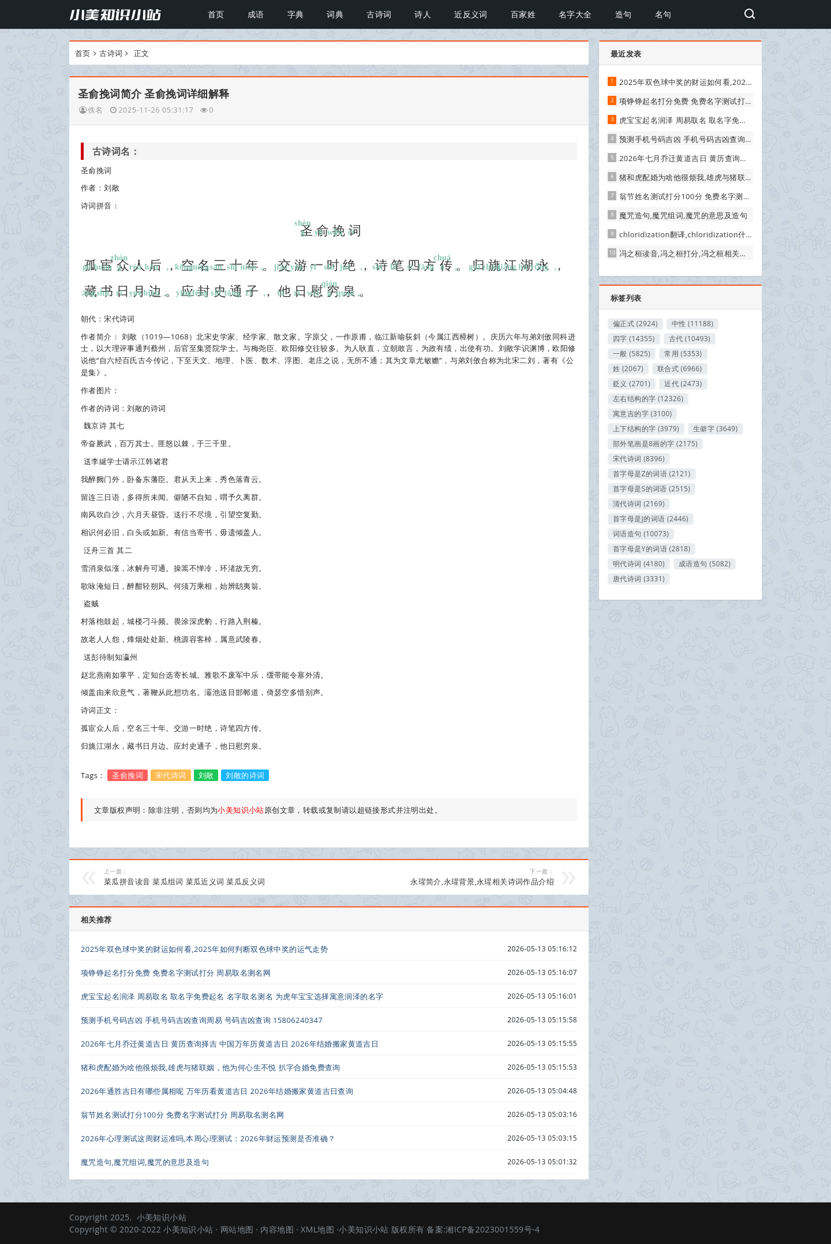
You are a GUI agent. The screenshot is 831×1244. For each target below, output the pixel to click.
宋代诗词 (170, 775)
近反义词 (471, 14)
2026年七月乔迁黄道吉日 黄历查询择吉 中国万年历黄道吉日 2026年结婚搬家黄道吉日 (230, 1043)
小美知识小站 (161, 1217)
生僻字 (715, 429)
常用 (683, 353)
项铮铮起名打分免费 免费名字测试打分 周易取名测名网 (176, 972)
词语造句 (641, 534)
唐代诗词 (639, 579)
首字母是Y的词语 (651, 549)
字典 (295, 14)
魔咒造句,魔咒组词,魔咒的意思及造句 (145, 1162)
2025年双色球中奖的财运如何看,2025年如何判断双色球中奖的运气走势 (204, 949)
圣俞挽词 (127, 775)
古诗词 (378, 14)
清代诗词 (639, 504)
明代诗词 (639, 564)
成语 (256, 14)
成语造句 (705, 564)
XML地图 (317, 1229)
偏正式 (635, 323)
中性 (693, 323)
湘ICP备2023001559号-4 (493, 1229)
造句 (623, 14)
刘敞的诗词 (245, 775)
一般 (631, 353)
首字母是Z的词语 (652, 474)
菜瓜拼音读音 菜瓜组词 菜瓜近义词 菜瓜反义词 (208, 877)
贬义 (631, 383)
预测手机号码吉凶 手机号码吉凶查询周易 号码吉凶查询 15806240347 (202, 1020)
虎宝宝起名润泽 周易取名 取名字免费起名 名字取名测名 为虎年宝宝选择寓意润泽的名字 (232, 996)
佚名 (95, 109)
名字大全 (575, 14)
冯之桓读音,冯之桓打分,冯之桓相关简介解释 (694, 253)
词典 (335, 14)
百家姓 (523, 14)
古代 (690, 338)
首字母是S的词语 (651, 489)
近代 (683, 383)
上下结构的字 (646, 429)
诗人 (422, 14)
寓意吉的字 (642, 414)
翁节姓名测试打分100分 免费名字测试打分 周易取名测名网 (183, 1114)
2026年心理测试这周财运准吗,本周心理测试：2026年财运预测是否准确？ (208, 1138)
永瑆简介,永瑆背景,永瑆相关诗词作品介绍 (450, 877)
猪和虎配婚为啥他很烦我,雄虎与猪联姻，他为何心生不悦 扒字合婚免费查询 (210, 1067)
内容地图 (277, 1229)
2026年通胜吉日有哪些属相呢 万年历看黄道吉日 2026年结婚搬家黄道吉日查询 (217, 1091)
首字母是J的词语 (650, 519)
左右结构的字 (648, 399)
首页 (216, 14)
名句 (663, 14)
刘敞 (206, 775)
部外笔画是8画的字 (655, 444)
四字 (634, 338)
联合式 (679, 368)
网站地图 (237, 1229)
